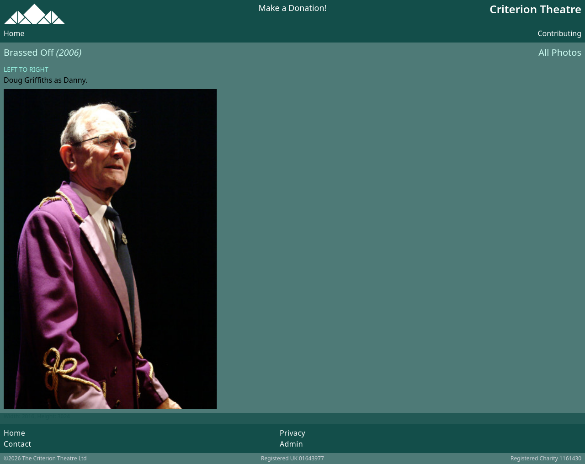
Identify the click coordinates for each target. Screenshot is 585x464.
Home (14, 33)
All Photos (559, 52)
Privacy (292, 433)
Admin (291, 444)
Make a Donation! (293, 8)
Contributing (559, 33)
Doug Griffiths (28, 80)
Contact (18, 444)
